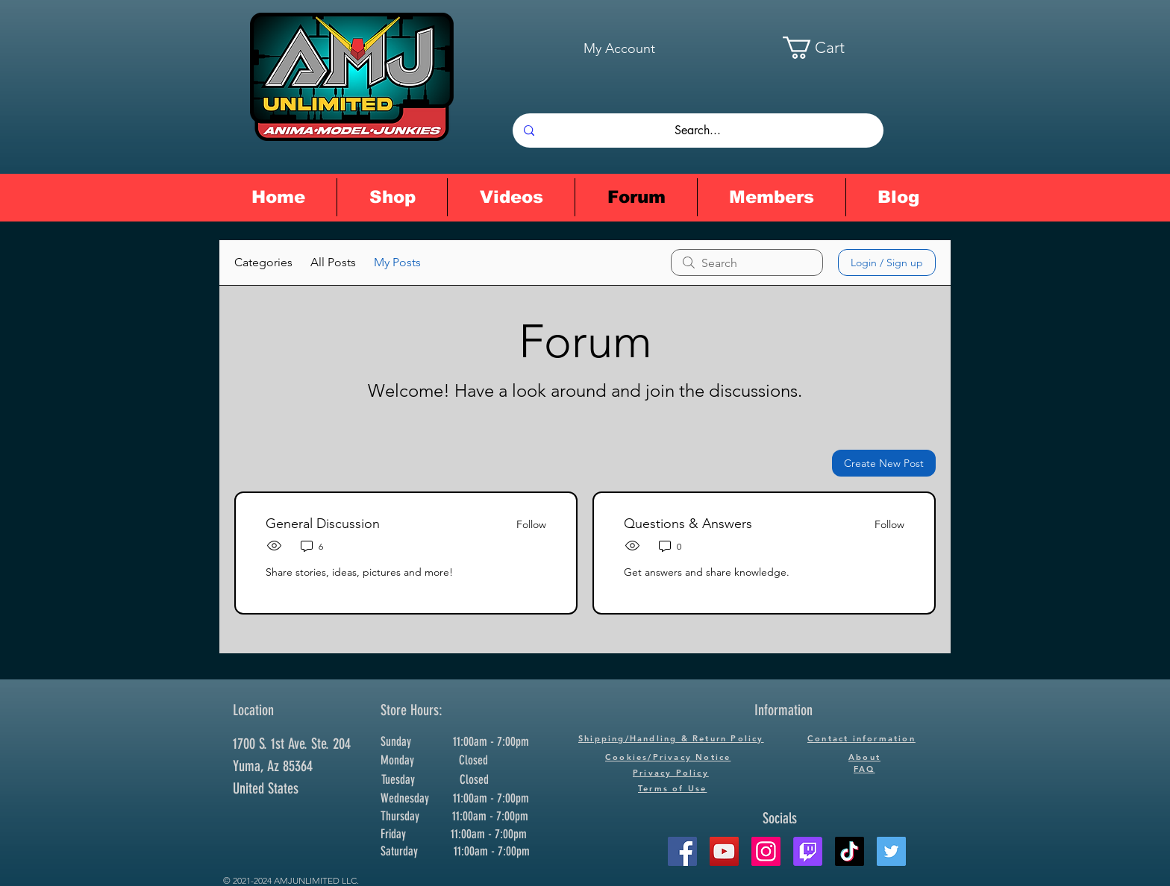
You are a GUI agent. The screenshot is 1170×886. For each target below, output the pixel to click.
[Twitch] (807, 851)
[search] (747, 262)
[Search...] (697, 130)
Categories (263, 262)
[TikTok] (849, 851)
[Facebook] (682, 851)
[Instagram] (765, 851)
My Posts (397, 262)
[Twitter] (891, 851)
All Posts (333, 262)
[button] (829, 48)
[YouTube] (724, 851)
